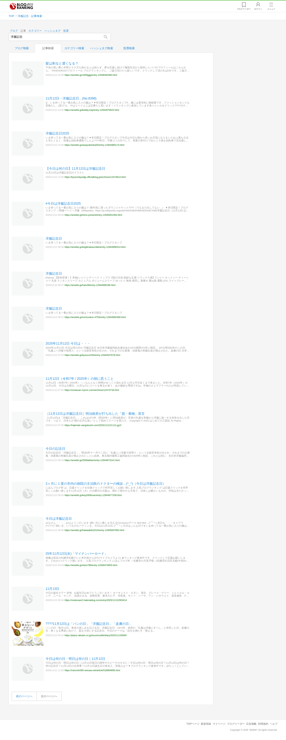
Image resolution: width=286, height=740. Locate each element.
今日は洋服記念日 (59, 518)
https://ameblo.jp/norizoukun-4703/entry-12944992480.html (95, 317)
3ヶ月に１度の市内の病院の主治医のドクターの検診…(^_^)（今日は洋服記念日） (106, 483)
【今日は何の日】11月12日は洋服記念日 (75, 168)
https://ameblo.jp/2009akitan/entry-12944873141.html (92, 460)
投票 (66, 30)
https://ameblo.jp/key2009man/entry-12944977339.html (93, 495)
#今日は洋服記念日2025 (63, 203)
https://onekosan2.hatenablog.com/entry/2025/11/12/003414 (96, 600)
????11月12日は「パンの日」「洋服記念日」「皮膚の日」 (89, 623)
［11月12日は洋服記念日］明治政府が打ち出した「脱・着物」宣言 (95, 413)
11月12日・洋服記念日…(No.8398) (71, 98)
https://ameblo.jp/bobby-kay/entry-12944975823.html (92, 110)
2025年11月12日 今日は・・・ (68, 343)
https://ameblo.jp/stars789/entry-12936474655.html (91, 565)
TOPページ (192, 723)
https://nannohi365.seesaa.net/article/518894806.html (92, 670)
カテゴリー (35, 30)
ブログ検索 (22, 48)
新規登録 (206, 723)
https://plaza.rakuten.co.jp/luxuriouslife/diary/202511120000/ (96, 635)
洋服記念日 (54, 238)
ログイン (258, 9)
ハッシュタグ (53, 30)
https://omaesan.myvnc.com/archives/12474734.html (92, 390)
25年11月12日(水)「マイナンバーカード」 (77, 553)
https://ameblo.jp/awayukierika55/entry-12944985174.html (94, 145)
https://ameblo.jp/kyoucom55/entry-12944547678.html (92, 355)
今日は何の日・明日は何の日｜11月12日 (75, 659)
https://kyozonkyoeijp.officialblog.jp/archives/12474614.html (95, 177)
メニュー (271, 9)
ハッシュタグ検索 (101, 48)
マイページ (219, 723)
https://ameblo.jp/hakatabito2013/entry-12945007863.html (94, 530)
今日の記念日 (55, 448)
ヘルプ (273, 723)
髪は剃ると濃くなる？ (62, 63)
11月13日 (52, 588)
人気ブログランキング (21, 6)
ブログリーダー (236, 723)
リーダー (244, 9)
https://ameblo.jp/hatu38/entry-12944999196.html (90, 285)
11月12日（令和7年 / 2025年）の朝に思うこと (80, 378)
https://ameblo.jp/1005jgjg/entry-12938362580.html (91, 74)
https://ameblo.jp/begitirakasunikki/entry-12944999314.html (95, 247)
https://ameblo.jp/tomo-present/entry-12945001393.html (93, 215)
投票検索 (129, 48)
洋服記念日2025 (57, 133)
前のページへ (24, 696)
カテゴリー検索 (74, 48)
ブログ (14, 30)
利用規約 (263, 723)
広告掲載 (251, 723)
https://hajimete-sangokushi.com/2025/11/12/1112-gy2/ (93, 425)
